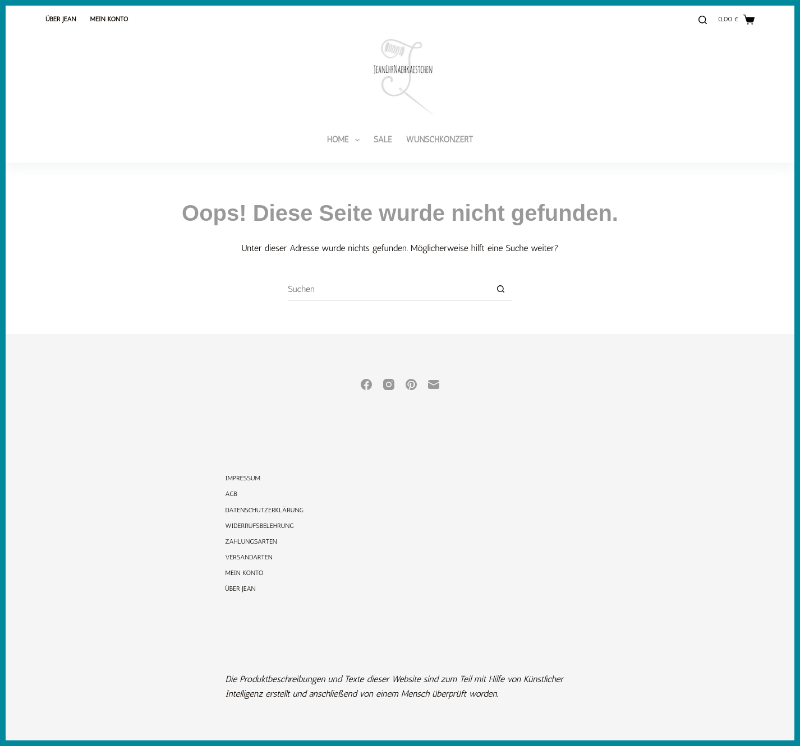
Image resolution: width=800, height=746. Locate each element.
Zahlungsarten (251, 541)
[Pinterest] (411, 384)
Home (345, 140)
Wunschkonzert (439, 140)
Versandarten (249, 557)
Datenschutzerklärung (265, 510)
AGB (231, 494)
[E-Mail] (433, 384)
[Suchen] (702, 20)
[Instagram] (388, 384)
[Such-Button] (501, 289)
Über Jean (60, 19)
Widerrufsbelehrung (260, 526)
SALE (383, 140)
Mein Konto (109, 19)
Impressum (243, 478)
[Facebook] (366, 384)
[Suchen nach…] (389, 289)
